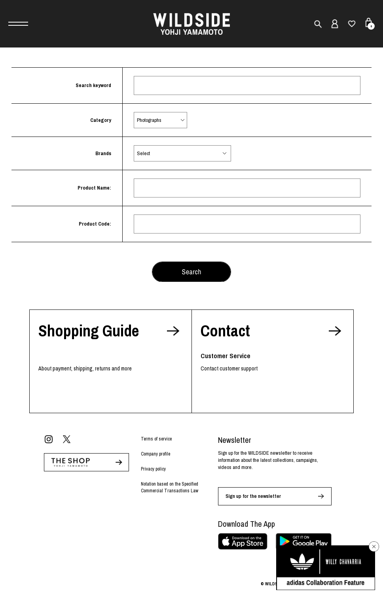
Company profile (155, 454)
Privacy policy (153, 469)
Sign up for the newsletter (253, 496)
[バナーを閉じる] (374, 546)
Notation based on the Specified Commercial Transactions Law (169, 487)
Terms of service (156, 439)
